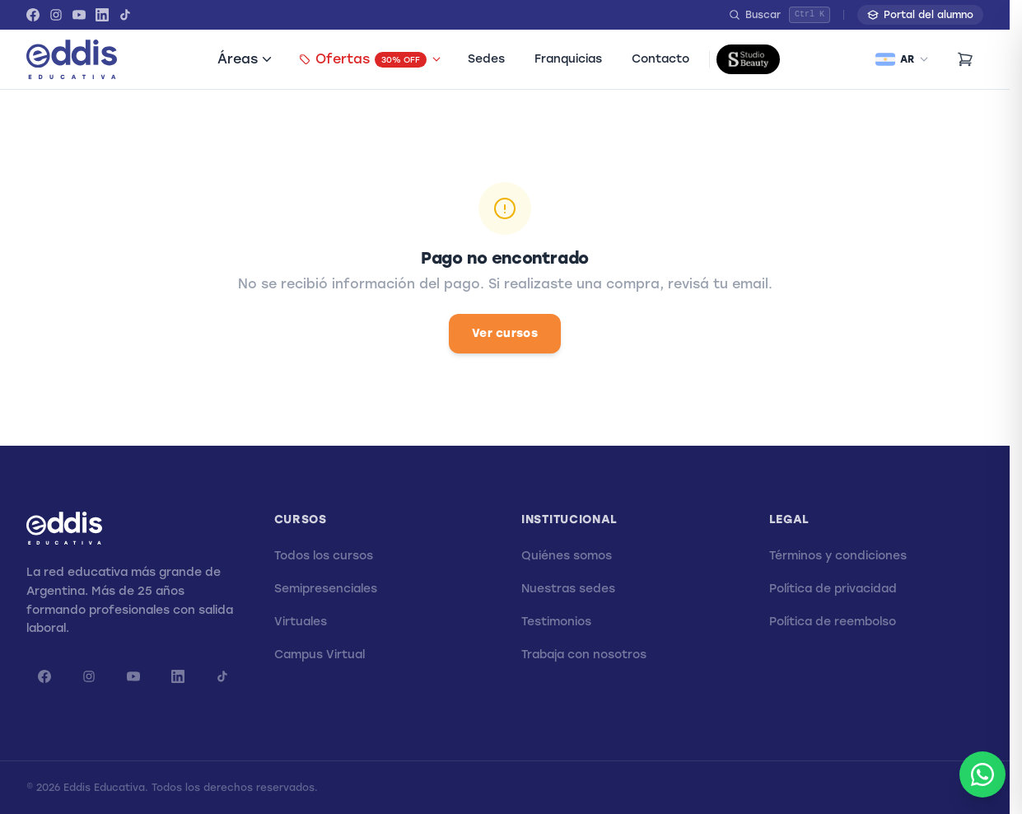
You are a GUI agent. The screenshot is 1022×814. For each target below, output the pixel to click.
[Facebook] (33, 14)
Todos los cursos (323, 556)
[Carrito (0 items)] (965, 59)
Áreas (245, 59)
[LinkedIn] (102, 14)
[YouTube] (79, 14)
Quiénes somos (566, 556)
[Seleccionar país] (902, 59)
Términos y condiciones (838, 556)
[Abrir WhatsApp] (982, 774)
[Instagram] (56, 14)
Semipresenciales (325, 589)
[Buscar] (779, 14)
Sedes (486, 59)
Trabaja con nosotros (583, 655)
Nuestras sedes (568, 589)
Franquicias (568, 59)
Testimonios (556, 622)
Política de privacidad (833, 589)
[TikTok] (125, 14)
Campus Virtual (319, 655)
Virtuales (300, 622)
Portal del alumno (920, 15)
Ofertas (370, 59)
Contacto (660, 59)
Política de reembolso (832, 622)
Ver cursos (505, 333)
